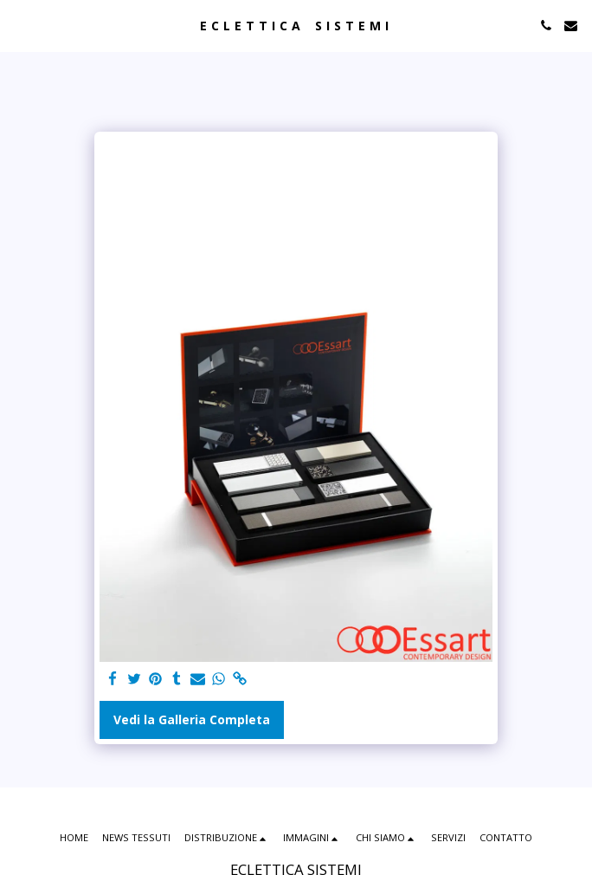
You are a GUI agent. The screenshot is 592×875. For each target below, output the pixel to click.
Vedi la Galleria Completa (191, 719)
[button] (19, 24)
